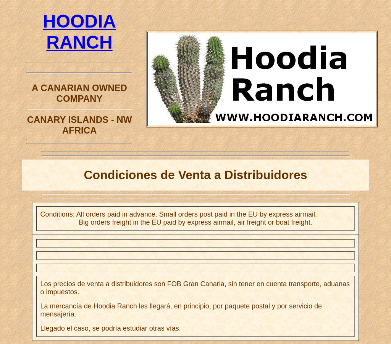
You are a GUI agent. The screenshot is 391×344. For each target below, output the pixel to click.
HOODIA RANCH (79, 42)
